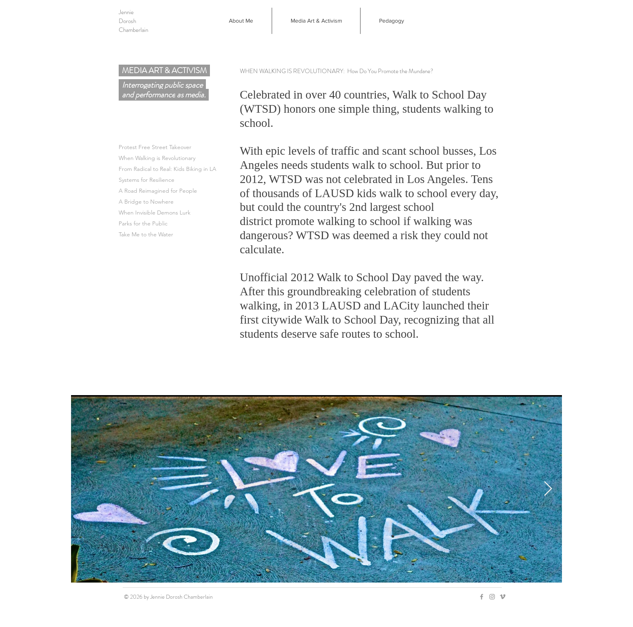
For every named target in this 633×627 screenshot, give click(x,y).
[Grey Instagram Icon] (492, 596)
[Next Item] (548, 489)
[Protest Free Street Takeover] (189, 147)
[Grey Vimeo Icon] (502, 596)
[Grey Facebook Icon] (481, 596)
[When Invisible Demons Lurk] (189, 212)
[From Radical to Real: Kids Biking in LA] (189, 169)
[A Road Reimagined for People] (189, 190)
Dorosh (127, 21)
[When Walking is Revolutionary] (189, 158)
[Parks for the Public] (189, 223)
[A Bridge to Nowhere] (189, 201)
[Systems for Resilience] (189, 180)
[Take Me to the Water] (189, 234)
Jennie (126, 12)
